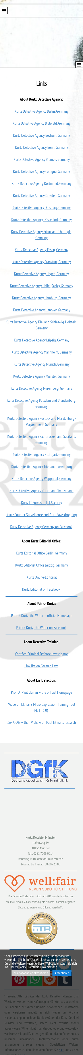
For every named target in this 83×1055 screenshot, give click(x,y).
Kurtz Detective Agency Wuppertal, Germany (41, 478)
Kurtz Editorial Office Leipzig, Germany (41, 565)
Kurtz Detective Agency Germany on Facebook (41, 526)
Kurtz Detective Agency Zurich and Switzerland (41, 490)
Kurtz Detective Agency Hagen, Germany (41, 273)
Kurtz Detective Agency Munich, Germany (41, 364)
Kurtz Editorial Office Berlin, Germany (41, 553)
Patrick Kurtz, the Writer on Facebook (41, 627)
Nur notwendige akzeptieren (31, 973)
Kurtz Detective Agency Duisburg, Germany (41, 207)
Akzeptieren (62, 973)
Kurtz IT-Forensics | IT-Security (41, 502)
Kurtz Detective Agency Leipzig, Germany (41, 340)
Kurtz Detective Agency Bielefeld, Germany (41, 123)
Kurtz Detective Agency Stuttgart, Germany (41, 454)
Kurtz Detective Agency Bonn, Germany (41, 147)
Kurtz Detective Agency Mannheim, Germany (42, 352)
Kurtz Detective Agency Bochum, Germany (41, 135)
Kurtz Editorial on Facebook (41, 589)
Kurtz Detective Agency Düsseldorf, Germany (41, 219)
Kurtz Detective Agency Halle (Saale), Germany (41, 285)
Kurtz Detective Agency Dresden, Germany (41, 195)
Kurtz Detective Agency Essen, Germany (41, 249)
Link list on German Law (41, 665)
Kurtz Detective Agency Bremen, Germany (42, 159)
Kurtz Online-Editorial (42, 577)
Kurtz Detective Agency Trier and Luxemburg (41, 466)
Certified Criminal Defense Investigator (41, 653)
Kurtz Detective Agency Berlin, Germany (41, 111)
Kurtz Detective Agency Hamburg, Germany (41, 297)
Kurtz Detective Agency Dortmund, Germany (41, 183)
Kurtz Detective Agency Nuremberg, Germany (41, 388)
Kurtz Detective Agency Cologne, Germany (41, 171)
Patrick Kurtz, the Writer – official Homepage (41, 615)
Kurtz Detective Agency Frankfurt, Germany (41, 261)
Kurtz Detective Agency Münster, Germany (41, 376)
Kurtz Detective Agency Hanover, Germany (41, 309)
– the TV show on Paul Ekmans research (41, 722)
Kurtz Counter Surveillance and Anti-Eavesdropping (41, 514)
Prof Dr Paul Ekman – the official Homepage (41, 692)
